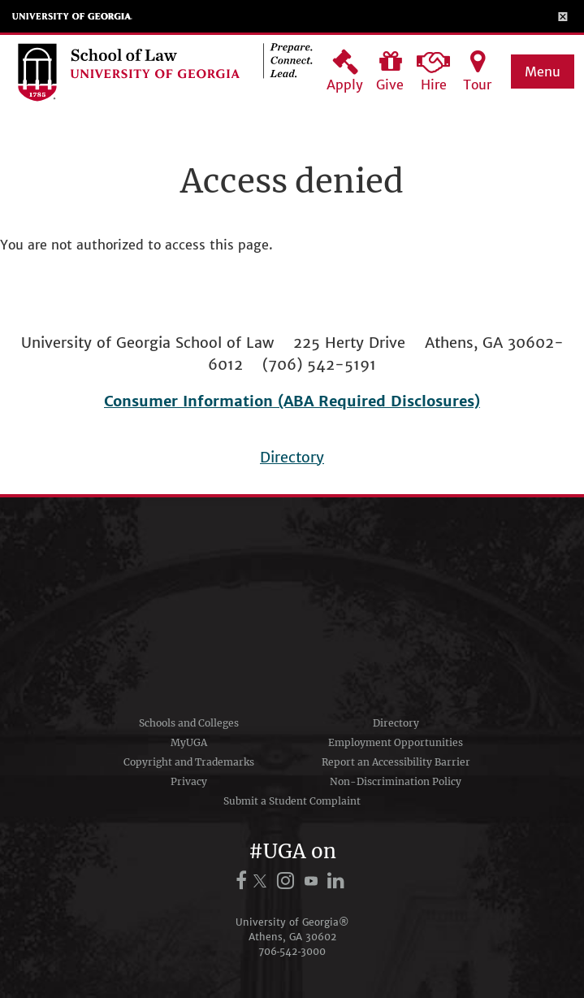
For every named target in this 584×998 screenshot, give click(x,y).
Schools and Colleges (189, 723)
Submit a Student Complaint (292, 801)
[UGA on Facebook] (244, 880)
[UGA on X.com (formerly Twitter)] (262, 880)
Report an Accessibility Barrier (396, 762)
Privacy (189, 781)
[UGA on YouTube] (313, 880)
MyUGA (189, 742)
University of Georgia (72, 16)
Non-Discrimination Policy (395, 781)
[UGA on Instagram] (288, 880)
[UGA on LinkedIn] (336, 880)
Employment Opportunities (395, 742)
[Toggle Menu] (563, 16)
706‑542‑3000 (292, 951)
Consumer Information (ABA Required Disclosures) (292, 401)
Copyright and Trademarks (188, 762)
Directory (292, 457)
